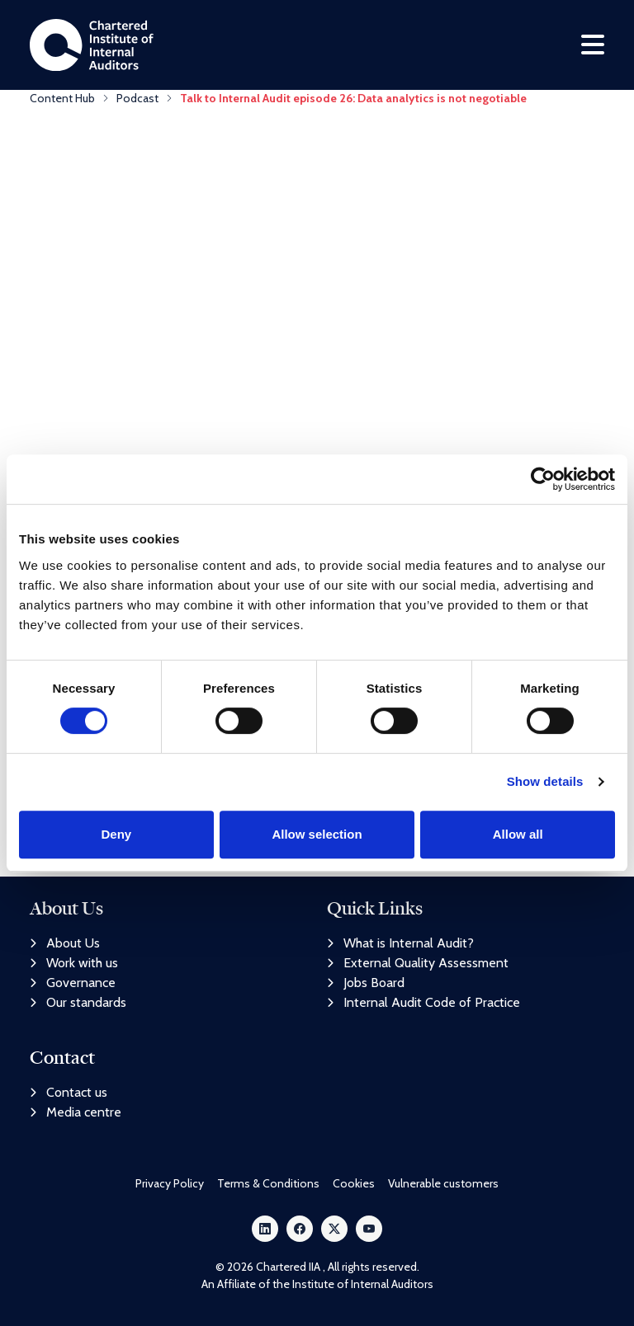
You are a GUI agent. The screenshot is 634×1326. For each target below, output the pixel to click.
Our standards (78, 1003)
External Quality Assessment (418, 963)
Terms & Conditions (268, 1183)
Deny (116, 834)
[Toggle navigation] (592, 46)
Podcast (137, 101)
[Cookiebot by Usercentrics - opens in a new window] (543, 479)
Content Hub (62, 101)
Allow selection (317, 834)
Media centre (75, 1112)
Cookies (354, 1183)
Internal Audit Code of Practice (423, 1003)
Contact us (68, 1092)
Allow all (518, 834)
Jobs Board (366, 983)
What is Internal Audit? (400, 944)
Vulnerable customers (443, 1183)
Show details (545, 781)
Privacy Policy (169, 1183)
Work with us (74, 963)
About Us (65, 944)
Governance (73, 983)
